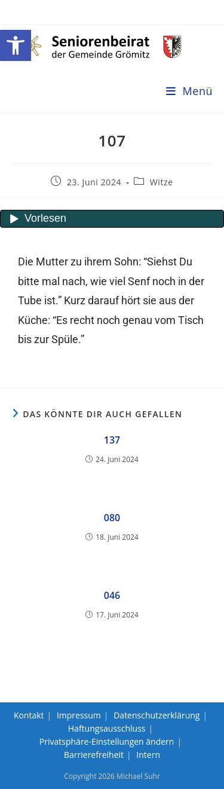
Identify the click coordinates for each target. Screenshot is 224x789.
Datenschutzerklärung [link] (156, 715)
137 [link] (112, 440)
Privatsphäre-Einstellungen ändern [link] (106, 741)
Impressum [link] (79, 715)
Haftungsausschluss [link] (107, 728)
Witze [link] (161, 182)
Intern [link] (148, 754)
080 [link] (112, 517)
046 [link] (112, 595)
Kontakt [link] (29, 715)
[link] (15, 45)
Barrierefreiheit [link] (94, 754)
